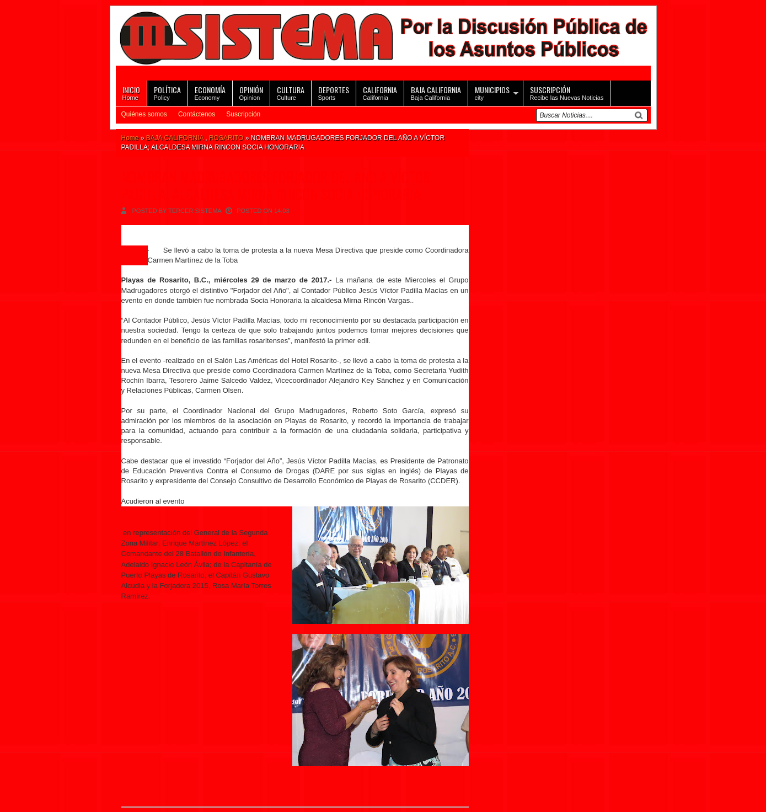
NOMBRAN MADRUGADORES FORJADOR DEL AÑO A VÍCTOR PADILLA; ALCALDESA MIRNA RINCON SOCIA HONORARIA (275, 185)
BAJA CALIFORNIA (174, 138)
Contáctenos (196, 114)
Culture (290, 92)
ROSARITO (226, 138)
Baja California (436, 92)
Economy (210, 92)
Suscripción (243, 114)
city (492, 92)
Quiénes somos (144, 114)
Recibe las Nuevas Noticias (567, 92)
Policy (167, 92)
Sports (333, 92)
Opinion (251, 92)
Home (131, 92)
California (380, 92)
